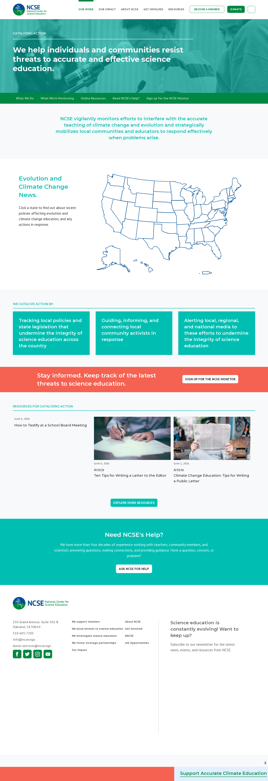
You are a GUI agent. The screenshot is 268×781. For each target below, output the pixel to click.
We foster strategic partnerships (94, 643)
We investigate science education (94, 635)
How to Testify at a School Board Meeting (50, 425)
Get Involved (153, 9)
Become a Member (207, 9)
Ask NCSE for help (134, 569)
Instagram (37, 654)
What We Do (25, 98)
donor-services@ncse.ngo (32, 646)
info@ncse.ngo (24, 639)
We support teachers (86, 621)
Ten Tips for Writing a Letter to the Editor (130, 476)
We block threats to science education (97, 628)
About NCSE (129, 9)
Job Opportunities (137, 643)
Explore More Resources (134, 503)
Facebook (17, 654)
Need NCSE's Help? (126, 98)
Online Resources (93, 98)
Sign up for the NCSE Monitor (167, 98)
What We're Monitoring (57, 98)
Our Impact (107, 9)
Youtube (48, 654)
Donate (236, 9)
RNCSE (129, 635)
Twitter (27, 654)
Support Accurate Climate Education (223, 773)
